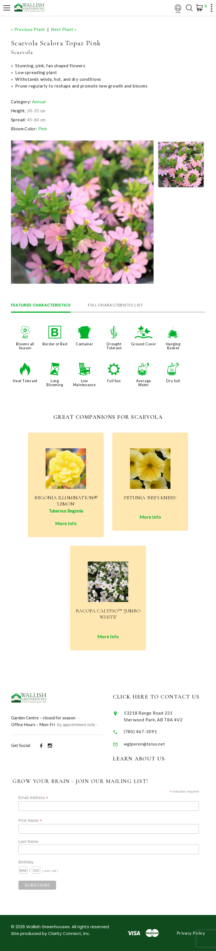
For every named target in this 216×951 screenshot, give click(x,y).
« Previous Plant (28, 29)
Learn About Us (146, 758)
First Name (39, 820)
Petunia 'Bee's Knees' (150, 497)
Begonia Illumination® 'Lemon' (66, 500)
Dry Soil (173, 381)
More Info (66, 523)
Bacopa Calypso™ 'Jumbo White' (108, 614)
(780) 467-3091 (148, 731)
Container (84, 344)
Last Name (38, 841)
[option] (82, 212)
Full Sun (114, 381)
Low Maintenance (84, 383)
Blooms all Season (25, 346)
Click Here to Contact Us (163, 696)
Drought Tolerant (114, 346)
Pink (42, 128)
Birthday (35, 862)
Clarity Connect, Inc (68, 933)
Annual (39, 101)
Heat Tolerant (25, 381)
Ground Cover (143, 344)
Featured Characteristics (41, 305)
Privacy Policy (191, 933)
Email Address (43, 797)
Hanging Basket (173, 346)
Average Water (143, 383)
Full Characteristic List (115, 305)
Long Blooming (54, 383)
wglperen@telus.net (151, 743)
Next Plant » (63, 29)
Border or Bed (55, 344)
